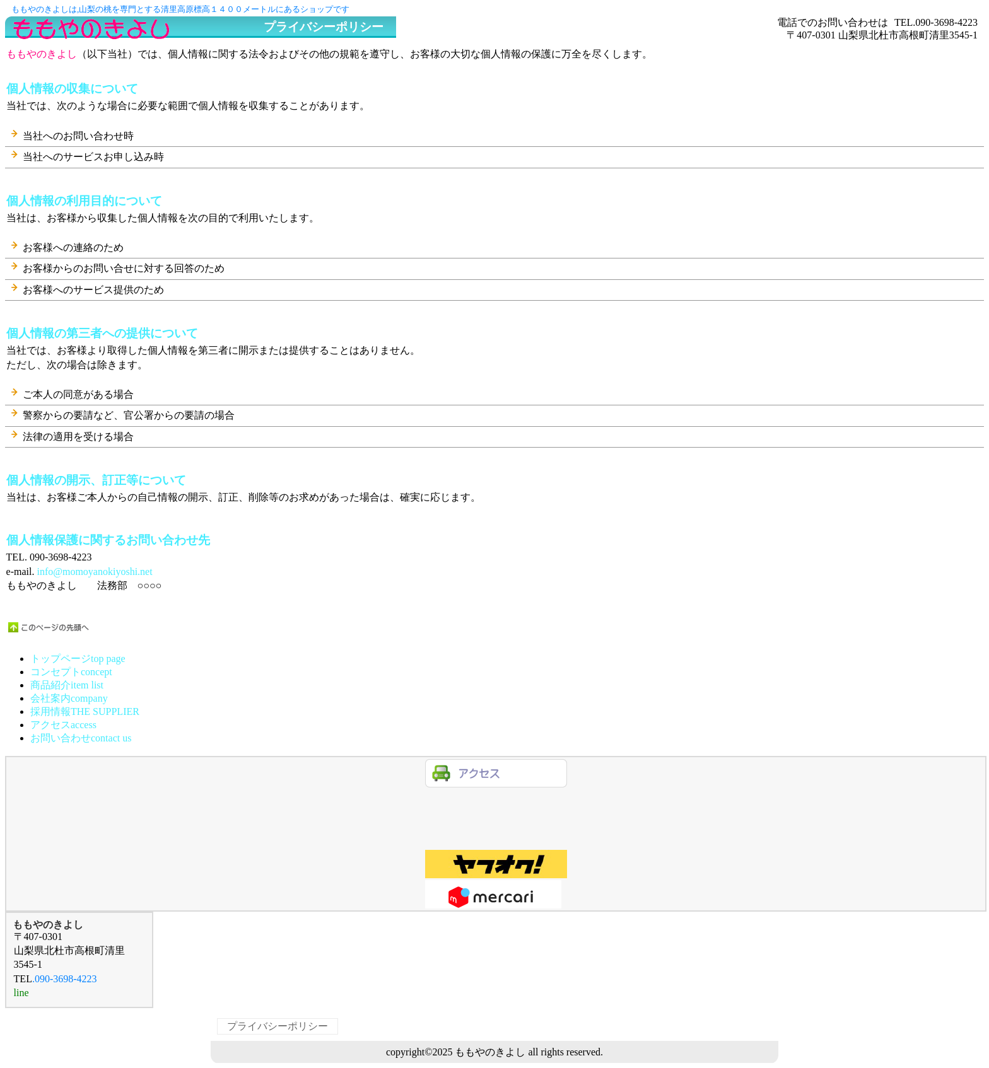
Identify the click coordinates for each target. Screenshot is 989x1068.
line (496, 803)
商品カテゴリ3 (496, 894)
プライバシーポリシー (277, 1026)
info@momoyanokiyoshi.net (94, 571)
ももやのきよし (137, 28)
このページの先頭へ (49, 627)
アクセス (496, 773)
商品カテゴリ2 (496, 864)
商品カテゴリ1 (496, 834)
